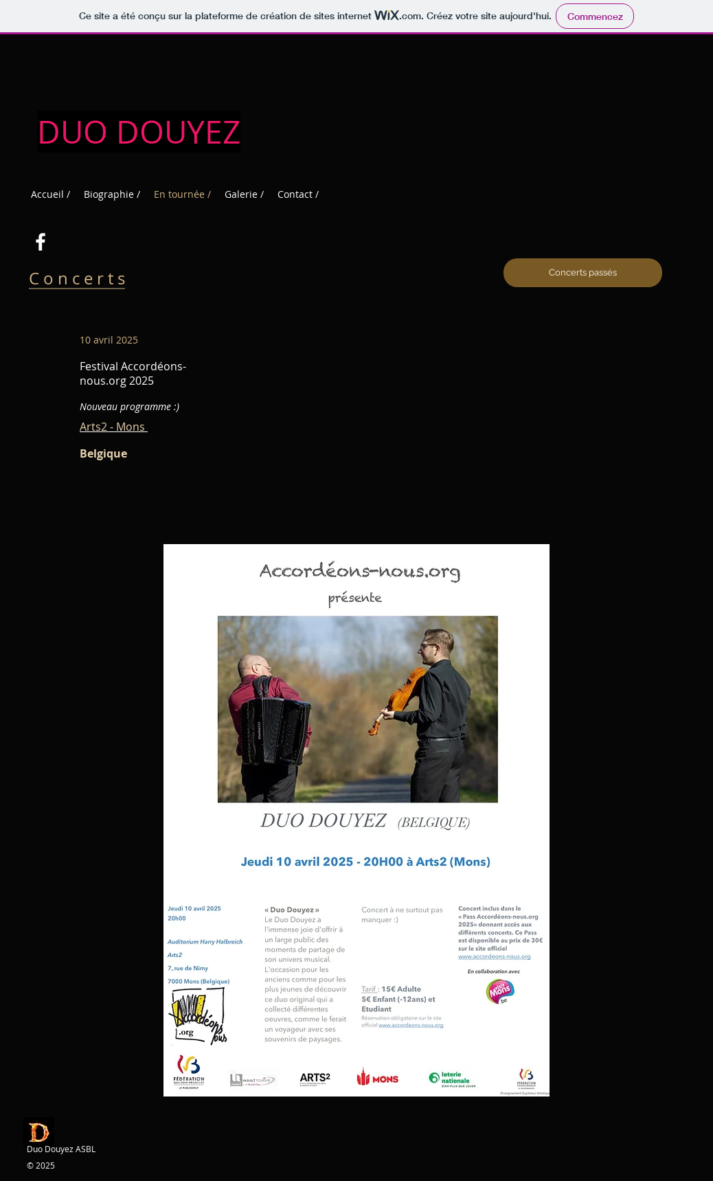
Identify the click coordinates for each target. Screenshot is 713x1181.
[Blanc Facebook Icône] (40, 242)
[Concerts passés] (582, 272)
